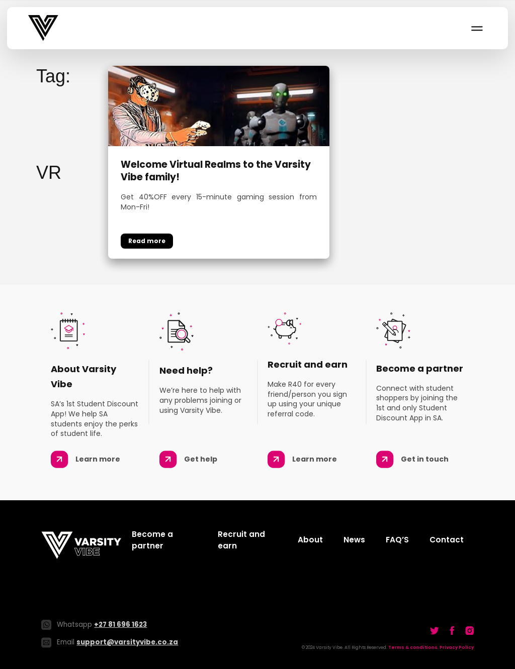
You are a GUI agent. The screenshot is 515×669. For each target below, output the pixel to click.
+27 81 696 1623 (120, 624)
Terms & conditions (413, 647)
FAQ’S (397, 539)
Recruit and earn (241, 540)
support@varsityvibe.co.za (127, 642)
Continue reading (147, 241)
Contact (447, 539)
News (354, 539)
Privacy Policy (457, 647)
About (310, 539)
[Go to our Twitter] (434, 630)
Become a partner (152, 540)
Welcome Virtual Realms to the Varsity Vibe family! (216, 171)
